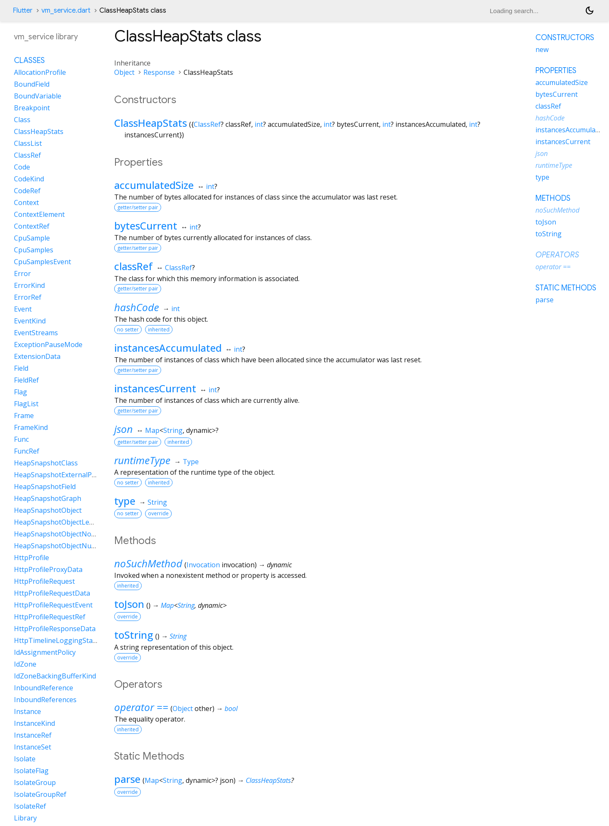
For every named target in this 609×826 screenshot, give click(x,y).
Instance (27, 711)
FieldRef (26, 380)
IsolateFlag (31, 770)
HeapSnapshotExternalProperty (65, 474)
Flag (20, 392)
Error (22, 273)
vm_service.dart (66, 10)
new (542, 49)
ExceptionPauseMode (48, 344)
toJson (129, 604)
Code (22, 167)
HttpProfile (31, 557)
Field (21, 368)
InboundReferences (45, 699)
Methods (553, 198)
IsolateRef (30, 806)
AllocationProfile (40, 72)
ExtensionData (37, 356)
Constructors (564, 37)
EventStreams (36, 332)
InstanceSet (32, 747)
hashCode (136, 307)
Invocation (203, 564)
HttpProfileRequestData (52, 593)
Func (21, 439)
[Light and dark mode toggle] (589, 10)
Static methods (565, 288)
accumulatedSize (154, 185)
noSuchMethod (148, 563)
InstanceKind (34, 723)
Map (152, 430)
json (123, 429)
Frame (24, 415)
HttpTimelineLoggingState (56, 640)
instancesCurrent (155, 388)
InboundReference (43, 687)
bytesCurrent (145, 225)
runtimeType (142, 460)
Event (23, 309)
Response (159, 72)
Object (124, 72)
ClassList (28, 143)
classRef (133, 266)
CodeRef (27, 190)
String (173, 430)
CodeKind (29, 178)
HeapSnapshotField (45, 486)
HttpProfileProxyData (48, 569)
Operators (557, 255)
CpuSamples (33, 249)
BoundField (31, 84)
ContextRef (31, 226)
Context (26, 202)
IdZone (25, 664)
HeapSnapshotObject (48, 510)
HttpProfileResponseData (55, 628)
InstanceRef (33, 735)
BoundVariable (37, 96)
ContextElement (39, 214)
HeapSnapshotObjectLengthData (67, 522)
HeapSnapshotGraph (47, 498)
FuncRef (26, 451)
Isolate (25, 758)
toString (133, 635)
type (124, 501)
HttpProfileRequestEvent (53, 605)
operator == (141, 707)
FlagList (26, 403)
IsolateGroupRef (40, 794)
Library (25, 818)
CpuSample (32, 238)
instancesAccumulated (168, 348)
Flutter (23, 10)
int (259, 124)
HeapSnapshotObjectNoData (60, 534)
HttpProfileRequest (44, 581)
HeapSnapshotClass (46, 463)
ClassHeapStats (150, 123)
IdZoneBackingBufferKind (55, 676)
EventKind (30, 320)
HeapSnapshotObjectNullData (62, 545)
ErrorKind (29, 285)
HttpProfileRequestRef (49, 616)
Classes (29, 60)
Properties (555, 70)
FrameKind (31, 427)
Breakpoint (32, 107)
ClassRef (207, 124)
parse (127, 779)
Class (22, 119)
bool (231, 708)
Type (191, 461)
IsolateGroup (35, 782)
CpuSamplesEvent (42, 261)
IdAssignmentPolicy (45, 652)
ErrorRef (27, 297)
